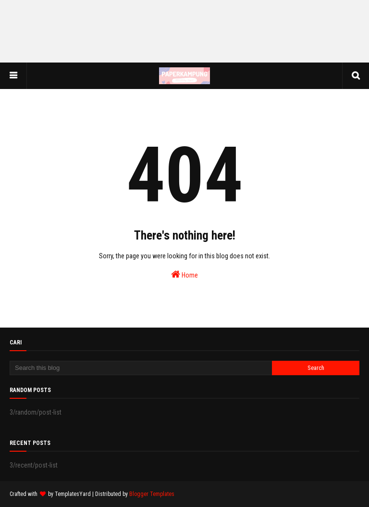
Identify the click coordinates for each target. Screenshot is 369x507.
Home (184, 274)
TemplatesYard (73, 494)
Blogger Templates (151, 494)
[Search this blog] (141, 368)
